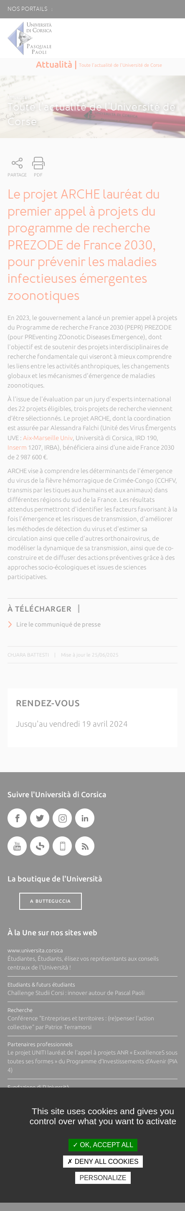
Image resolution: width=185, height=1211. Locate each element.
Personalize (102, 1177)
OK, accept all (103, 1144)
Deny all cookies (102, 1161)
